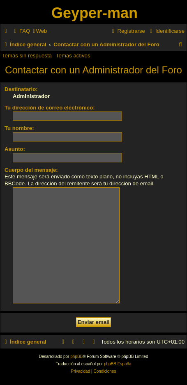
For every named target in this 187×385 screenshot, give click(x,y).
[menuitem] (21, 31)
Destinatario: (21, 89)
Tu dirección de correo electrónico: (50, 108)
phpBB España (118, 351)
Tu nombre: (19, 128)
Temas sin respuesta (27, 55)
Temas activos (73, 55)
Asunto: (15, 149)
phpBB (76, 344)
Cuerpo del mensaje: (31, 170)
